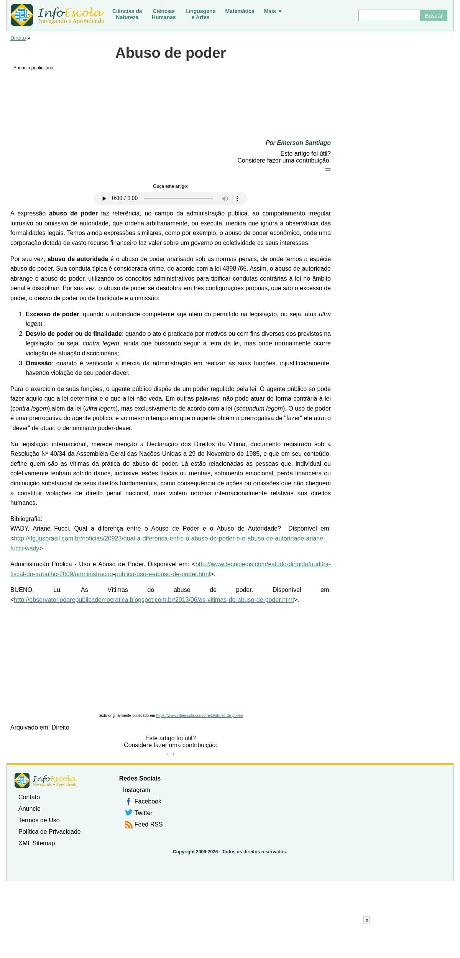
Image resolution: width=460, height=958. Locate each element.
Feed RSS (149, 824)
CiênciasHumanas (164, 14)
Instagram (136, 790)
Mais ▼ (273, 11)
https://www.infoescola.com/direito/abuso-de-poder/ (199, 715)
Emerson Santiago (304, 143)
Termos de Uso (39, 820)
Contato (29, 797)
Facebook (148, 801)
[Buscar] (389, 15)
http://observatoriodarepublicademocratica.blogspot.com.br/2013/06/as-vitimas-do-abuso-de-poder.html (154, 599)
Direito (18, 38)
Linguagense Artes (201, 14)
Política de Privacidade (49, 831)
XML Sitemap (36, 843)
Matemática (239, 11)
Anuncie (29, 808)
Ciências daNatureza (127, 14)
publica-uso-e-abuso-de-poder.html (162, 574)
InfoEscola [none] (46, 780)
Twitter (144, 813)
